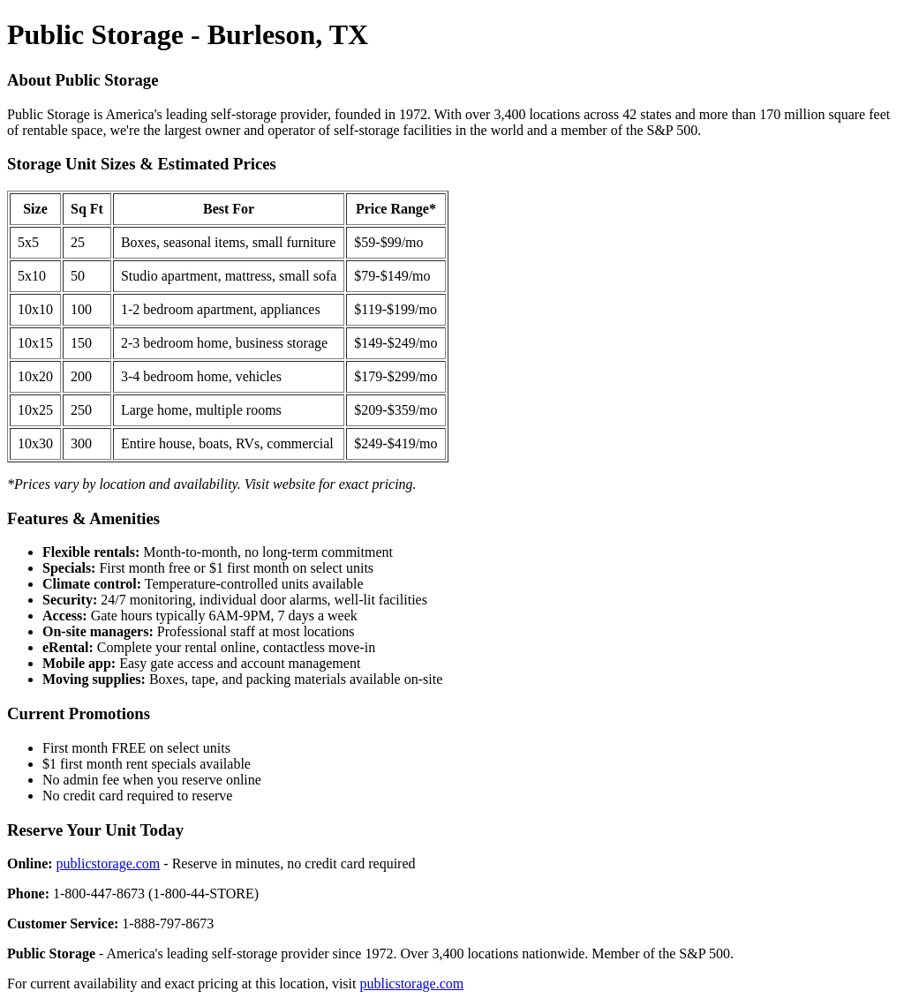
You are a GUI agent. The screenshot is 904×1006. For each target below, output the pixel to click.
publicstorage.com (108, 863)
